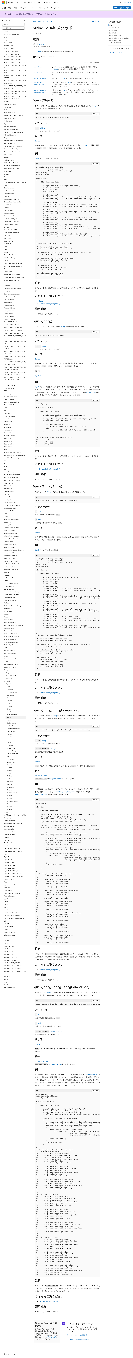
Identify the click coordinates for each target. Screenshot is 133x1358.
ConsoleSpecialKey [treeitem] (9, 216)
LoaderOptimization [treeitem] (10, 502)
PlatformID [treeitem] (7, 603)
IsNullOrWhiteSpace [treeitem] (13, 754)
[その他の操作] (98, 21)
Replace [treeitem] (9, 776)
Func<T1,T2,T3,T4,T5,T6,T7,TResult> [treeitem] (14, 333)
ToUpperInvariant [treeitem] (12, 801)
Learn (34, 21)
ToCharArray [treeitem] (11, 787)
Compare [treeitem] (10, 689)
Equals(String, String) (40, 78)
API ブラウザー (47, 21)
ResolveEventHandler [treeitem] (10, 634)
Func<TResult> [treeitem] (8, 313)
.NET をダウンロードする (122, 8)
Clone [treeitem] (9, 687)
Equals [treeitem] (9, 717)
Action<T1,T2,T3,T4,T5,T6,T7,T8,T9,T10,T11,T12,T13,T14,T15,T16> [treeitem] (15, 97)
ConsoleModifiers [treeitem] (9, 213)
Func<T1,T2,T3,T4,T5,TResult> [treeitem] (13, 327)
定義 (110, 25)
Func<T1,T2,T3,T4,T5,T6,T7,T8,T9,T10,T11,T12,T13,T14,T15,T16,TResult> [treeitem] (15, 378)
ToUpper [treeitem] (9, 798)
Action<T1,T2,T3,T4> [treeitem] (10, 48)
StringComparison (57, 749)
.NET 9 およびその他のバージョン (48, 314)
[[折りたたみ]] (24, 20)
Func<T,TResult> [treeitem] (9, 316)
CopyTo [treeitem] (9, 706)
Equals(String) (38, 73)
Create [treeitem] (9, 709)
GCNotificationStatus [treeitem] (10, 396)
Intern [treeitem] (9, 742)
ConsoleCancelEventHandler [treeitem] (12, 202)
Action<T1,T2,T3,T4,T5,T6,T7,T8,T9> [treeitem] (14, 62)
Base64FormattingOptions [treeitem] (12, 168)
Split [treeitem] (8, 779)
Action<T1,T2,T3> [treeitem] (9, 46)
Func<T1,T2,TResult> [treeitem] (10, 319)
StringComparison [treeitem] (9, 820)
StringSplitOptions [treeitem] (9, 826)
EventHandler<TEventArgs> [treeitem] (12, 288)
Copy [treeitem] (8, 703)
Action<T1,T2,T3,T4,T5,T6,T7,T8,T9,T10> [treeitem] (15, 66)
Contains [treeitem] (9, 701)
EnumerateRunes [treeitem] (12, 714)
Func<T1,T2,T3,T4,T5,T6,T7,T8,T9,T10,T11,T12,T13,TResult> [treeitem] (15, 363)
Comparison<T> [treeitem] (9, 193)
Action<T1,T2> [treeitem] (8, 43)
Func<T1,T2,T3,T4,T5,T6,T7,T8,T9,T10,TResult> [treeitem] (15, 347)
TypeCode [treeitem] (7, 887)
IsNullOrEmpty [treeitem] (11, 751)
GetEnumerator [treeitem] (11, 723)
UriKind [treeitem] (6, 938)
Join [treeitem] (8, 756)
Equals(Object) (38, 67)
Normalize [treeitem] (10, 765)
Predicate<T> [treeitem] (8, 608)
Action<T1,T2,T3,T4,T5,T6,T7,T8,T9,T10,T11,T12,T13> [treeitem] (15, 82)
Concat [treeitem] (9, 698)
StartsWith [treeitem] (10, 781)
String (39, 51)
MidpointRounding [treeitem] (9, 530)
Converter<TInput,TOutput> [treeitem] (12, 230)
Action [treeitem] (6, 37)
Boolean (38, 141)
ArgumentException (41, 776)
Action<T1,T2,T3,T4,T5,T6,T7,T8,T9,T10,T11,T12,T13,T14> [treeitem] (15, 87)
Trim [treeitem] (8, 804)
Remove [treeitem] (9, 773)
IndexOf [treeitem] (9, 734)
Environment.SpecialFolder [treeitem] (12, 274)
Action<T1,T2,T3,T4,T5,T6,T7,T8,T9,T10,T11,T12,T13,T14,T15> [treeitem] (15, 92)
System (41, 44)
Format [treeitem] (9, 720)
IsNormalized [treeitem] (11, 748)
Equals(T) (38, 376)
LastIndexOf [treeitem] (10, 759)
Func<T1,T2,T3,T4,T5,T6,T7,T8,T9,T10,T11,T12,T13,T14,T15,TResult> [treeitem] (15, 373)
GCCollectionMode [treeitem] (9, 385)
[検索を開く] (121, 2)
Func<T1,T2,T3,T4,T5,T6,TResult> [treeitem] (14, 330)
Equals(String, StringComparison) (65, 792)
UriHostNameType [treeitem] (9, 935)
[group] (67, 222)
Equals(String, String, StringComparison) (115, 41)
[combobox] (13, 24)
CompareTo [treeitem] (10, 695)
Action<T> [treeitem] (7, 40)
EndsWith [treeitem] (10, 712)
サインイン (127, 2)
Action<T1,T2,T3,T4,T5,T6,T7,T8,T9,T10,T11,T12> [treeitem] (15, 77)
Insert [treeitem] (9, 740)
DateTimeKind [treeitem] (8, 238)
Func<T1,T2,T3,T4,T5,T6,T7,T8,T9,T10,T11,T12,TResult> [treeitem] (15, 358)
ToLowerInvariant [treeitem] (12, 793)
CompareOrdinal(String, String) (49, 304)
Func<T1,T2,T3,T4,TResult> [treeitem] (12, 325)
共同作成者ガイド (46, 1338)
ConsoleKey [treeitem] (7, 207)
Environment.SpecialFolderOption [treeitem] (14, 277)
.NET (39, 21)
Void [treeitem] (5, 982)
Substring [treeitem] (10, 784)
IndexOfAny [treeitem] (10, 737)
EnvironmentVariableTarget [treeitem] (12, 280)
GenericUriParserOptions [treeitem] (11, 402)
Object (42, 128)
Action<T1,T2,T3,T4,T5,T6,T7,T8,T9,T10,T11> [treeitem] (15, 71)
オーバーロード (114, 28)
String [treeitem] (7, 673)
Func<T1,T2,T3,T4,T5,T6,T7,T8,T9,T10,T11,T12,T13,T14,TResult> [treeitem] (15, 368)
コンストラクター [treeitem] (11, 675)
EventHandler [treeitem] (8, 286)
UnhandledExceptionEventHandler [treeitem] (14, 918)
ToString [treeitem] (9, 795)
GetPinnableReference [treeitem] (13, 728)
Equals (37, 158)
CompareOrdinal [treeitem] (12, 692)
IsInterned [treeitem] (10, 745)
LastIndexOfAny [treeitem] (12, 762)
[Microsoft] (3, 2)
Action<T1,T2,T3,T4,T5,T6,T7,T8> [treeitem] (13, 60)
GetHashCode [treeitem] (11, 726)
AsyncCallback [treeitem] (8, 154)
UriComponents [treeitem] (8, 927)
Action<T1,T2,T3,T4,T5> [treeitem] (11, 51)
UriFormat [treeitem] (7, 929)
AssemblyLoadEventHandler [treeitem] (12, 152)
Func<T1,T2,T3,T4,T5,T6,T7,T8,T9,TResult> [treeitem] (15, 342)
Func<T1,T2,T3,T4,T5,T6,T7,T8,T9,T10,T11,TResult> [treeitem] (15, 352)
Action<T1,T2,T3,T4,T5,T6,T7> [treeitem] (13, 57)
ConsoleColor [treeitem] (8, 205)
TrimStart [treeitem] (10, 809)
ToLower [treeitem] (9, 790)
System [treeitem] (6, 32)
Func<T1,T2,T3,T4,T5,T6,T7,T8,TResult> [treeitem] (15, 337)
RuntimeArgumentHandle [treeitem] (11, 636)
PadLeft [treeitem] (9, 768)
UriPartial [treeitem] (6, 943)
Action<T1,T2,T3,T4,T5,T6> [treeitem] (12, 54)
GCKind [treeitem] (6, 391)
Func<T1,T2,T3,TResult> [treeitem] (11, 322)
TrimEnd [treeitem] (9, 807)
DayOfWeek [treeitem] (7, 244)
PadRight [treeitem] (9, 770)
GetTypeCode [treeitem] (11, 731)
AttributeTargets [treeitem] (9, 160)
